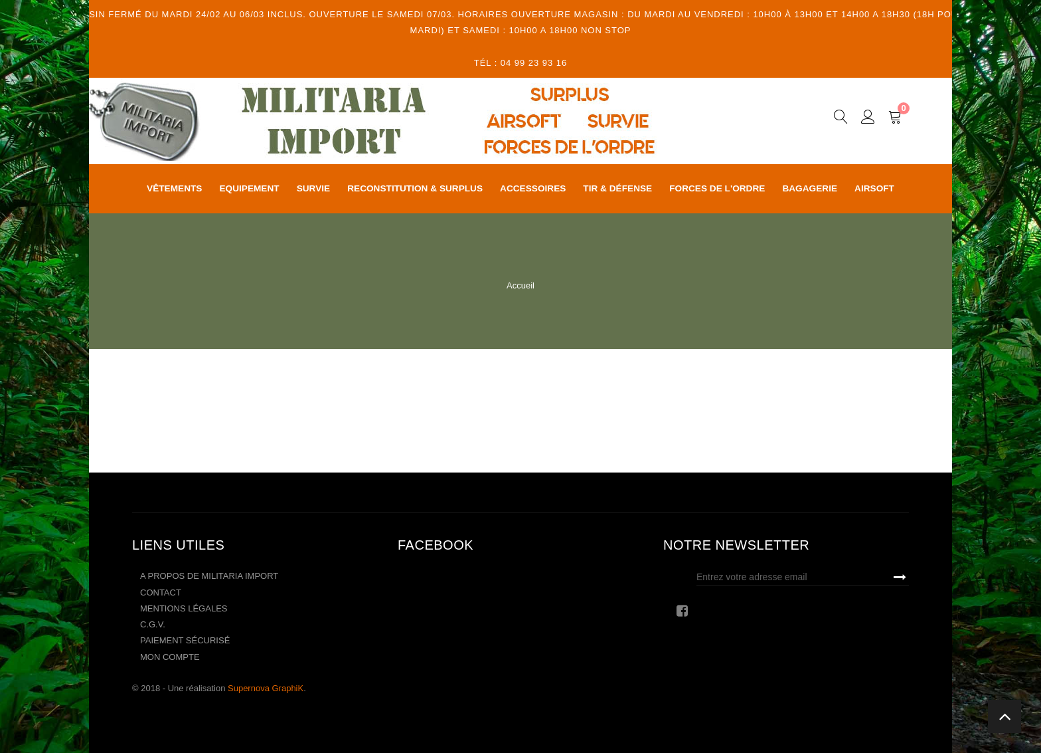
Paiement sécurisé (185, 640)
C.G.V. (152, 624)
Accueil (520, 285)
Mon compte (170, 657)
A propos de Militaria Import (209, 576)
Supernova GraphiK (265, 688)
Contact (160, 592)
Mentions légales (183, 608)
